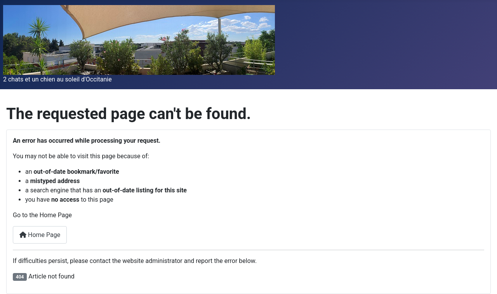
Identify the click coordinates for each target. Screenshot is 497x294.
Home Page (39, 235)
